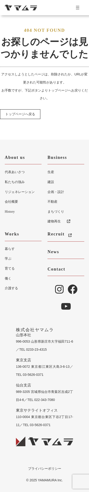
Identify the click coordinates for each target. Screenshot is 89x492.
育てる (10, 268)
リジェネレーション (20, 192)
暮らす (10, 249)
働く (8, 278)
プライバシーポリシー (44, 468)
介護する (11, 288)
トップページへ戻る (20, 114)
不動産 (52, 201)
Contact (56, 269)
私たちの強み (15, 182)
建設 (50, 182)
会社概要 (11, 201)
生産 (50, 172)
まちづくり (55, 211)
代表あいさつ (15, 172)
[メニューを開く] (79, 7)
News (53, 251)
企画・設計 (55, 192)
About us (15, 157)
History (10, 211)
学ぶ (8, 258)
